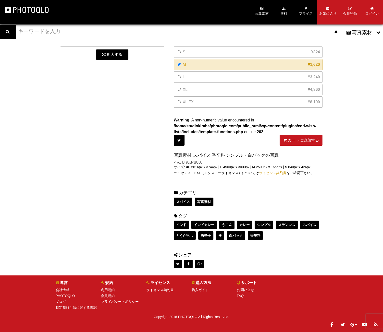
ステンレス (286, 225)
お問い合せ (245, 290)
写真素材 (204, 202)
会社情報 (62, 290)
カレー (244, 225)
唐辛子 (206, 235)
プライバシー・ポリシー (120, 302)
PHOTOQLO (65, 296)
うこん (227, 225)
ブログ (61, 302)
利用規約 (108, 290)
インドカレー (204, 225)
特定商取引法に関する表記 (76, 307)
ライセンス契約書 (272, 173)
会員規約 (108, 296)
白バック (236, 235)
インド (181, 225)
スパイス (183, 202)
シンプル (264, 225)
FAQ (240, 296)
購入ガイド (200, 290)
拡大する (112, 54)
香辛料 (255, 235)
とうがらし (184, 235)
